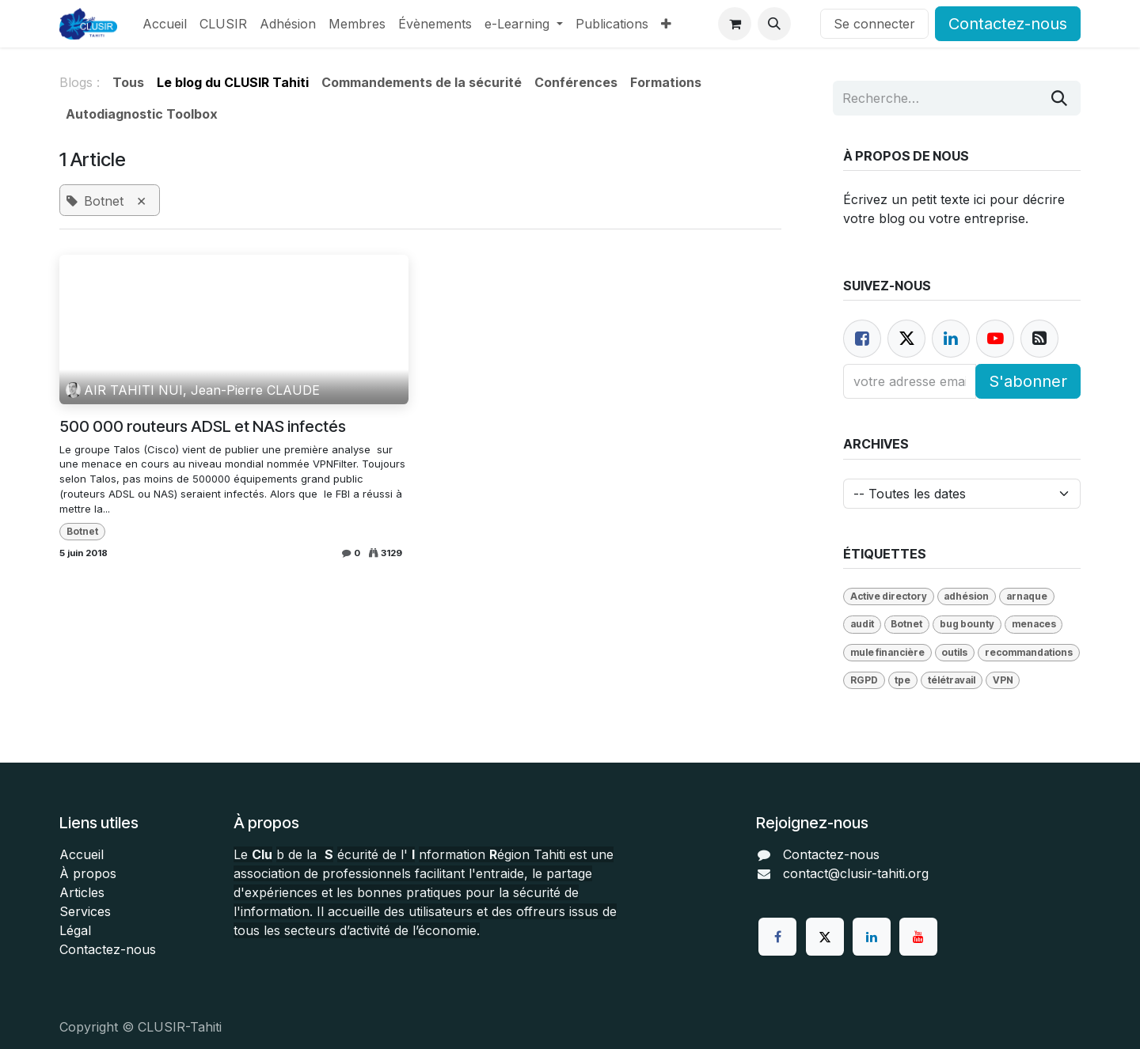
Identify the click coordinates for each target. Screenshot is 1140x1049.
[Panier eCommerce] (734, 23)
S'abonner (1028, 381)
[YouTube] (918, 937)
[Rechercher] (1059, 98)
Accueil (81, 854)
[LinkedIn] (872, 937)
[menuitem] (164, 24)
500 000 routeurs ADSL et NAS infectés (202, 426)
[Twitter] (825, 937)
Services (85, 911)
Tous (128, 82)
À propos (87, 873)
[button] (774, 23)
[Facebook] (862, 339)
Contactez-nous (1007, 23)
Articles (81, 892)
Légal (75, 930)
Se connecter (874, 24)
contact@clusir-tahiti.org (856, 873)
